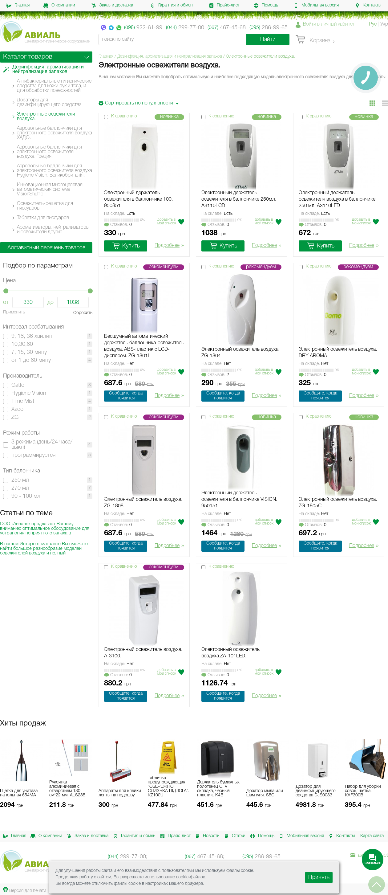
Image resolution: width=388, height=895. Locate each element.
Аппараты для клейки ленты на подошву (120, 793)
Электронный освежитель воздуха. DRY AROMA (338, 352)
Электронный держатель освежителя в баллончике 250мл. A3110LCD (238, 199)
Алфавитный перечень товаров (46, 247)
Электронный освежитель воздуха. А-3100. (143, 653)
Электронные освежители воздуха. (46, 116)
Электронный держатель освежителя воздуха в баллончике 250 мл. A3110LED (337, 199)
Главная (18, 5)
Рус (373, 24)
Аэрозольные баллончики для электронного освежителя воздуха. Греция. (49, 152)
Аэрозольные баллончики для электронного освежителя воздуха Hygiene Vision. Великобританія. (54, 171)
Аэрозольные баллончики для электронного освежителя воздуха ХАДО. (54, 133)
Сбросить (82, 313)
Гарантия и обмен (171, 5)
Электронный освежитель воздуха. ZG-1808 (143, 502)
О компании (59, 5)
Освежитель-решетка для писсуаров (45, 206)
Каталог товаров (27, 57)
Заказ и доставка (112, 5)
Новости (206, 836)
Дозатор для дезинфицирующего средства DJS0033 (316, 791)
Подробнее (169, 246)
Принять (318, 877)
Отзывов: (118, 225)
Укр (384, 24)
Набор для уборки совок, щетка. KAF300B (363, 791)
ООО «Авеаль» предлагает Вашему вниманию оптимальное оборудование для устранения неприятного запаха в (44, 528)
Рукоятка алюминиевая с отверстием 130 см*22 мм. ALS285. (68, 788)
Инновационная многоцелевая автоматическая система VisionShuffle (50, 189)
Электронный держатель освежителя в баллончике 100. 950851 (138, 199)
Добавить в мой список (166, 221)
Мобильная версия (316, 5)
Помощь (266, 5)
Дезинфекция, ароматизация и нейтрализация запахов (169, 57)
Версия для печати (24, 890)
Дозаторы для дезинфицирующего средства (49, 102)
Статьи (234, 836)
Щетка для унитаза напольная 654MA (19, 793)
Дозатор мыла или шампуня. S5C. (264, 793)
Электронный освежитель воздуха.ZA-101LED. (230, 653)
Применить (14, 312)
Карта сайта (372, 836)
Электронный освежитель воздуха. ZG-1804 (240, 352)
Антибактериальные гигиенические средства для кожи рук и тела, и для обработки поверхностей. (54, 86)
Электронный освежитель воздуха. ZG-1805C (338, 502)
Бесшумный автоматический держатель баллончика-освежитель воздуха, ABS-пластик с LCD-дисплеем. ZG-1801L (144, 346)
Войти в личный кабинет (329, 24)
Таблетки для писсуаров (43, 218)
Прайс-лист (224, 5)
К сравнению (124, 116)
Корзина (313, 39)
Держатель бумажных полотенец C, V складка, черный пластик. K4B (218, 788)
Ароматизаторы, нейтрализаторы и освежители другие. (53, 229)
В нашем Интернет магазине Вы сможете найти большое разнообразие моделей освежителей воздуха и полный (44, 548)
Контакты (368, 5)
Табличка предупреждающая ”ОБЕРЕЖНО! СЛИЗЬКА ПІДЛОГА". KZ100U (168, 786)
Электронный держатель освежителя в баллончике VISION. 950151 (239, 499)
